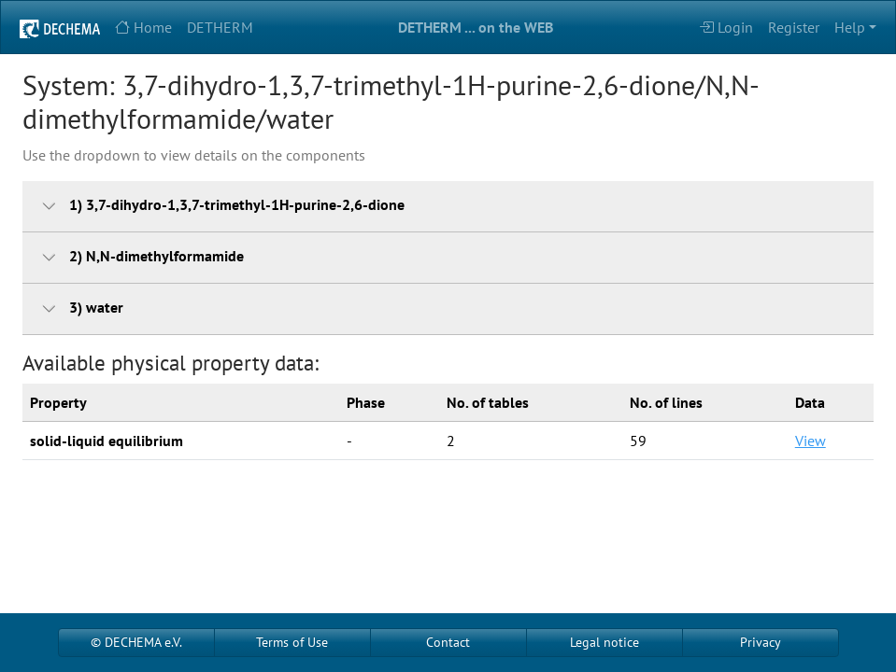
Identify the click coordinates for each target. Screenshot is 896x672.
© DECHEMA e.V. (136, 642)
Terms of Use (292, 642)
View (810, 440)
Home (143, 27)
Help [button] (849, 27)
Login (726, 27)
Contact (448, 642)
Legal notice (604, 642)
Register (793, 27)
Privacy (760, 642)
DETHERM (220, 27)
